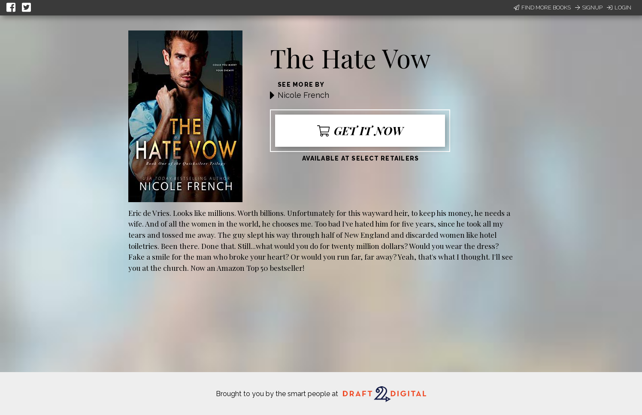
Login (619, 7)
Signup (589, 7)
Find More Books (542, 7)
